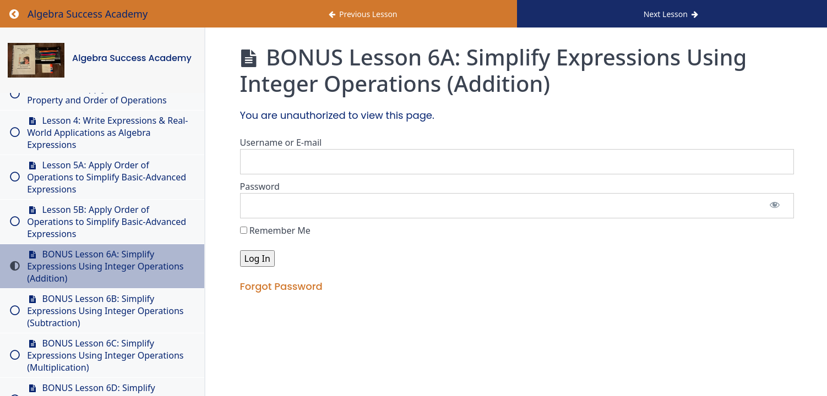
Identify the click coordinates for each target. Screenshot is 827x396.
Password (260, 186)
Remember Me (275, 230)
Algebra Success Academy (132, 58)
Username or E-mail (281, 142)
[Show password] (774, 205)
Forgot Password (281, 286)
